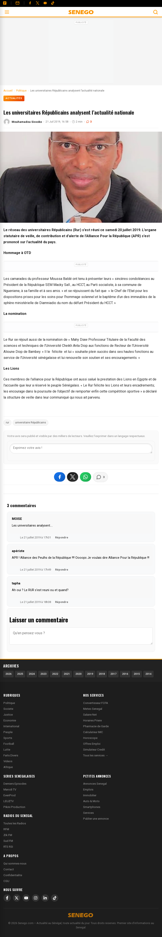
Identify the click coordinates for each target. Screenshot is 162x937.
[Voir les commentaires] (100, 477)
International (11, 726)
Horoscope (90, 738)
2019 (90, 673)
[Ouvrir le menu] (7, 12)
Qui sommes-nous (14, 863)
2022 (55, 673)
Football (8, 743)
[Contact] (17, 3)
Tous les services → (95, 755)
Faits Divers (10, 755)
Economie (9, 720)
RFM (6, 829)
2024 (32, 673)
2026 (8, 673)
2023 (43, 673)
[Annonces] (5, 3)
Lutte (6, 749)
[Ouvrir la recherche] (155, 12)
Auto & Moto (91, 801)
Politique (9, 703)
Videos (7, 761)
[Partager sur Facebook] (59, 477)
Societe (8, 708)
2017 (113, 673)
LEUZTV (8, 801)
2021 (67, 673)
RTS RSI (8, 846)
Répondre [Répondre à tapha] (61, 602)
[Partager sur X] (72, 477)
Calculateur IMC (93, 732)
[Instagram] (35, 898)
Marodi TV (9, 789)
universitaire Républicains (30, 422)
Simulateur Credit (94, 749)
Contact (8, 869)
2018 (102, 673)
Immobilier (89, 795)
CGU (6, 881)
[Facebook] (30, 3)
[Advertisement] (81, 53)
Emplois (88, 789)
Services (88, 812)
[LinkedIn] (45, 898)
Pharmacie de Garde (96, 726)
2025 (20, 673)
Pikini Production (14, 807)
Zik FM (7, 835)
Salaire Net (90, 714)
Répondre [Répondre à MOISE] (61, 537)
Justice (8, 714)
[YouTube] (45, 3)
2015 (137, 673)
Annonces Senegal (95, 783)
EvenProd (9, 795)
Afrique (8, 767)
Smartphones (91, 807)
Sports (7, 738)
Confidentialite (12, 875)
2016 (125, 673)
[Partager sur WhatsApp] (85, 477)
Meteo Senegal (92, 708)
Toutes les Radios (14, 823)
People (8, 732)
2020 (78, 673)
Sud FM (8, 840)
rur (7, 422)
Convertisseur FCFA (95, 703)
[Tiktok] (52, 3)
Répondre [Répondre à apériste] (61, 569)
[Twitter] (37, 3)
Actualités (14, 98)
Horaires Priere (92, 720)
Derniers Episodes (14, 783)
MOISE (17, 519)
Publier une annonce (96, 818)
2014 (148, 673)
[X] (16, 898)
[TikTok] (54, 898)
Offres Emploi (91, 743)
